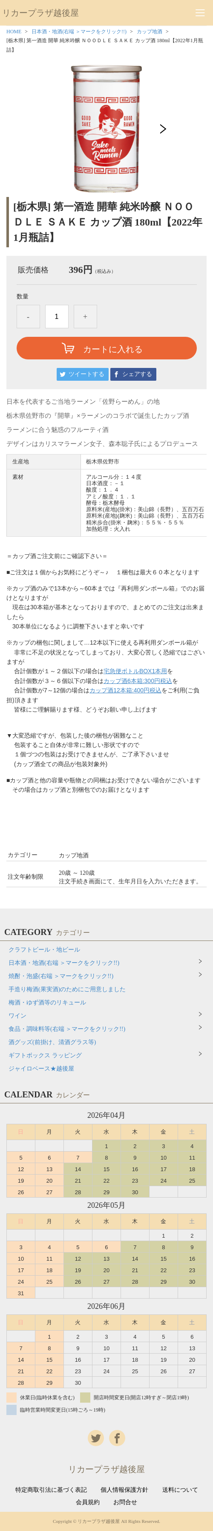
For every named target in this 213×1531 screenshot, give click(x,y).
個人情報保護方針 (124, 1490)
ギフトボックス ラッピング (45, 1055)
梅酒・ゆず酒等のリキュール (47, 1002)
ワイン (17, 1016)
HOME (13, 32)
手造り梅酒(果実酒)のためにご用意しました (67, 989)
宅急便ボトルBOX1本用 (135, 671)
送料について (180, 1490)
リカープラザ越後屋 (40, 12)
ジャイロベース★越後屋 (41, 1068)
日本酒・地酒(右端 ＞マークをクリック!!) (79, 32)
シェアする (137, 374)
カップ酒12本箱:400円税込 (125, 690)
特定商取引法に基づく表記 (51, 1490)
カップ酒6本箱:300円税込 (138, 680)
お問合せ (125, 1502)
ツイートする (86, 374)
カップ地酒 (149, 32)
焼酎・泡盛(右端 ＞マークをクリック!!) (61, 976)
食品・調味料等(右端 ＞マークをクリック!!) (67, 1029)
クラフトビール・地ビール (44, 949)
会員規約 (88, 1502)
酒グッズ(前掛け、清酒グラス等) (52, 1042)
